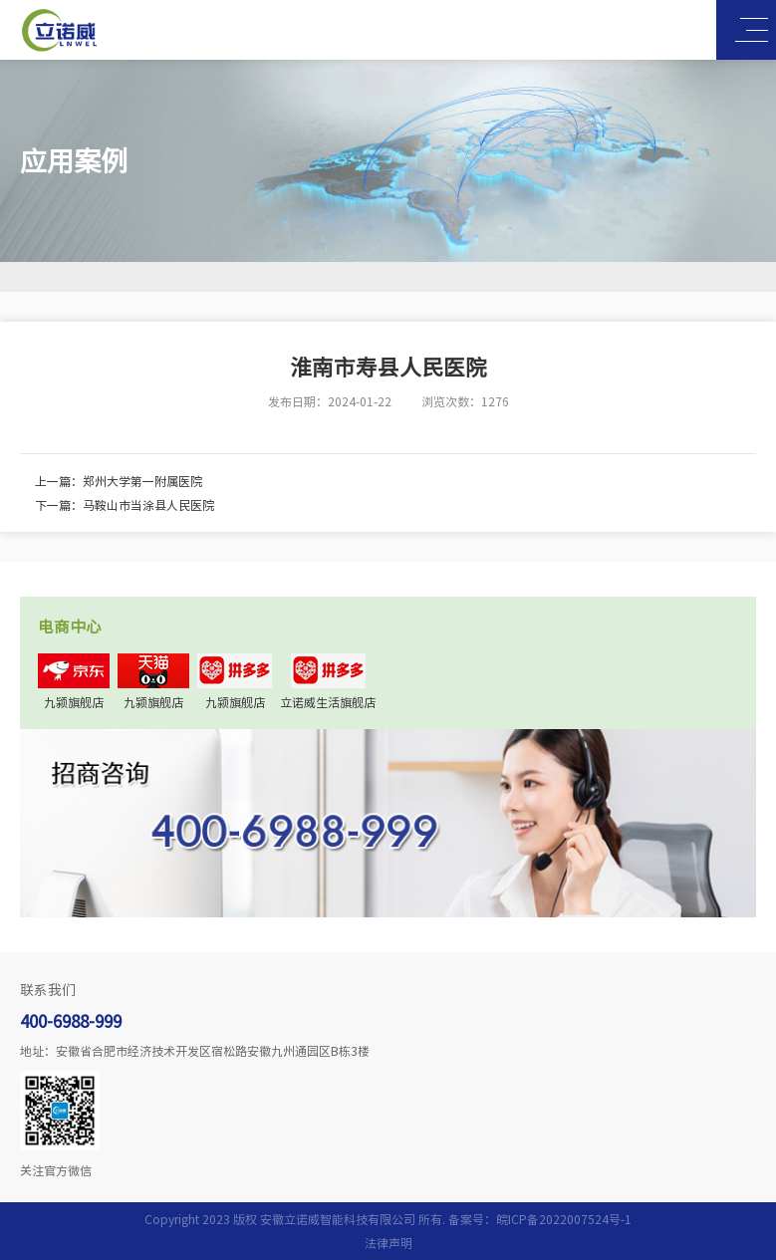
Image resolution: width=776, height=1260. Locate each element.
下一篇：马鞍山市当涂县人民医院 (124, 505)
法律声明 (388, 1243)
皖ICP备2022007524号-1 (564, 1219)
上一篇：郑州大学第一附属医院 (118, 481)
